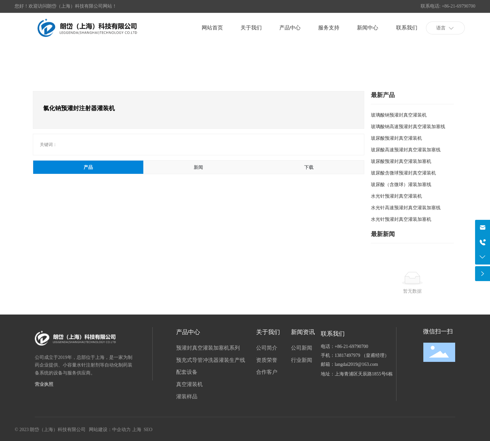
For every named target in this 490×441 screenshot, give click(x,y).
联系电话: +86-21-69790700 (448, 6)
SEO (148, 429)
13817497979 (348, 355)
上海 (136, 429)
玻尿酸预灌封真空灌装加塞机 (401, 161)
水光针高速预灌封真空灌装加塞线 (406, 207)
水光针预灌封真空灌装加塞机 (401, 219)
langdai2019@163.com (356, 364)
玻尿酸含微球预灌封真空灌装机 (403, 172)
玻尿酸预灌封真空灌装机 (396, 138)
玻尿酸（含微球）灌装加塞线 (401, 184)
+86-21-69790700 (351, 346)
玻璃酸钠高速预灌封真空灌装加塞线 (408, 126)
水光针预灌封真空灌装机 (396, 196)
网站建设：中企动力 (110, 429)
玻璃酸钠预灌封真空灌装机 (399, 115)
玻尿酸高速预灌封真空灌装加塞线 (406, 149)
